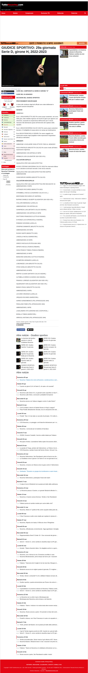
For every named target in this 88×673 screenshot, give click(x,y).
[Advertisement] (44, 28)
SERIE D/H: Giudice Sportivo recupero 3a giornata (50, 347)
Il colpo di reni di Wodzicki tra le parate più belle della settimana (39, 484)
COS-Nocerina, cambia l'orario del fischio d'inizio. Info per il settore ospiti (41, 450)
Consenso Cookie (39, 661)
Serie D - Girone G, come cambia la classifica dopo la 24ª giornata (39, 633)
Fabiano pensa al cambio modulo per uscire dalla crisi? (36, 503)
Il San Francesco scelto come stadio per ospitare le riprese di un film (40, 516)
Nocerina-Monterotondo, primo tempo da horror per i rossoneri (38, 556)
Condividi (21, 329)
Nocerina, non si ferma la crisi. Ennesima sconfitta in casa (37, 554)
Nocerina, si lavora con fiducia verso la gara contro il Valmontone (39, 465)
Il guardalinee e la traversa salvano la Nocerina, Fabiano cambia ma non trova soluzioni (46, 588)
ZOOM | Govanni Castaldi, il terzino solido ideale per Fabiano (38, 435)
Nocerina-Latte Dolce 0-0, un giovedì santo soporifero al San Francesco (41, 392)
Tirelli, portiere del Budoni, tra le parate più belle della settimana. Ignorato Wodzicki (44, 624)
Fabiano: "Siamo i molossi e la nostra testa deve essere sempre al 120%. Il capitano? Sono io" (48, 605)
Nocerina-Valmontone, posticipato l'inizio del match (35, 477)
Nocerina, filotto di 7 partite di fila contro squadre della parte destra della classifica (44, 509)
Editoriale (63, 47)
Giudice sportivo (25, 321)
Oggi (62, 88)
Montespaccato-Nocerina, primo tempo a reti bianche (36, 599)
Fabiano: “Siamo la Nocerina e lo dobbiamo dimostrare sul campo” (39, 648)
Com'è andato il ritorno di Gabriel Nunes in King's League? (37, 407)
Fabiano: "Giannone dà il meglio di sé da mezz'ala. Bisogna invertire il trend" (42, 563)
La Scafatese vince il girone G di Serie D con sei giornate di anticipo (40, 458)
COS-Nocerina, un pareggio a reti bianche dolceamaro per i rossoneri (40, 422)
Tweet (30, 329)
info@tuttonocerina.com (52, 670)
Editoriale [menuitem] (60, 13)
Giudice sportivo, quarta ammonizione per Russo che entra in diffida (40, 582)
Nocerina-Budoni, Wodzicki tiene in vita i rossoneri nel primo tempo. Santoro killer (44, 641)
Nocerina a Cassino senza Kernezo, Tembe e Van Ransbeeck (38, 497)
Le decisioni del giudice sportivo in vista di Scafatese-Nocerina (28, 340)
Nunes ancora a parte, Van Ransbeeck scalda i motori (36, 654)
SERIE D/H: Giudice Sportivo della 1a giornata (50, 360)
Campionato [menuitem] (29, 13)
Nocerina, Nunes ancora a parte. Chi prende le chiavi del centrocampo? (41, 612)
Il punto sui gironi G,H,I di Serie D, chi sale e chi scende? (37, 386)
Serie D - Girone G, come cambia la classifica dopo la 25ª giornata (39, 590)
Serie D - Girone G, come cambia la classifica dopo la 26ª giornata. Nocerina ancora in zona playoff (49, 542)
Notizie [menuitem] (15, 13)
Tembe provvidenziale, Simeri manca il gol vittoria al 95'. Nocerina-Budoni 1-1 (43, 639)
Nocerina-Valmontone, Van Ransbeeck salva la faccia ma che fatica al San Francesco (45, 456)
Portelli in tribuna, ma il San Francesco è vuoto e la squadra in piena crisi (41, 618)
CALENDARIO (43, 664)
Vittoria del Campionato (6, 176)
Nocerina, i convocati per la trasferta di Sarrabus (34, 429)
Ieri (65, 88)
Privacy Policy (49, 661)
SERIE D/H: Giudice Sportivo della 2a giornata (27, 360)
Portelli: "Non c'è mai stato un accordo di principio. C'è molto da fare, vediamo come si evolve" (48, 416)
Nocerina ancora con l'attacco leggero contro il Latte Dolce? (37, 401)
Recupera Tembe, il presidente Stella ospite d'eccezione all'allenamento (41, 441)
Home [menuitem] (3, 13)
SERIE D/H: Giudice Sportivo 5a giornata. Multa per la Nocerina (27, 354)
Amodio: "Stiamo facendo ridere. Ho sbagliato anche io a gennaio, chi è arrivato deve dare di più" (49, 548)
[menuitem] (85, 13)
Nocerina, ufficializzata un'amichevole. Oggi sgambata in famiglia (39, 529)
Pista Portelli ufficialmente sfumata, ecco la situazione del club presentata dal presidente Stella (48, 409)
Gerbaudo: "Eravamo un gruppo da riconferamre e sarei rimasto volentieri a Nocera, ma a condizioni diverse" (52, 471)
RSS (60, 664)
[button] (8, 181)
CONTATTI (50, 664)
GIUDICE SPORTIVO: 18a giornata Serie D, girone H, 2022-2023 (50, 367)
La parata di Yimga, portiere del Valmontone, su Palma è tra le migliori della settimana (45, 448)
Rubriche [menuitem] (74, 13)
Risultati (8, 184)
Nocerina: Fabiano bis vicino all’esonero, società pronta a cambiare (40, 380)
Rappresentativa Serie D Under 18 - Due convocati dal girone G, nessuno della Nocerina (46, 535)
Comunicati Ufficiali (66, 92)
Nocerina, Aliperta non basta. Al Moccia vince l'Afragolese (37, 522)
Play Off (5, 179)
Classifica (5, 112)
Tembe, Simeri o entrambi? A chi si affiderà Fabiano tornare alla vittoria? (41, 576)
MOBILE (56, 664)
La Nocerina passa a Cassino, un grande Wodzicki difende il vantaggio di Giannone (45, 490)
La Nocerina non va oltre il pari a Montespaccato (34, 597)
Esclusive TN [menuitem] (45, 13)
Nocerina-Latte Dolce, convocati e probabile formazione (36, 395)
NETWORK (29, 664)
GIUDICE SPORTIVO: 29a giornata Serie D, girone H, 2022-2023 (28, 367)
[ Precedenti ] (8, 108)
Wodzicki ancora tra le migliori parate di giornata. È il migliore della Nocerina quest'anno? (46, 569)
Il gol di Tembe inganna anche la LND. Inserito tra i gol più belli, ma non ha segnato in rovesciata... (49, 631)
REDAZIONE (36, 664)
